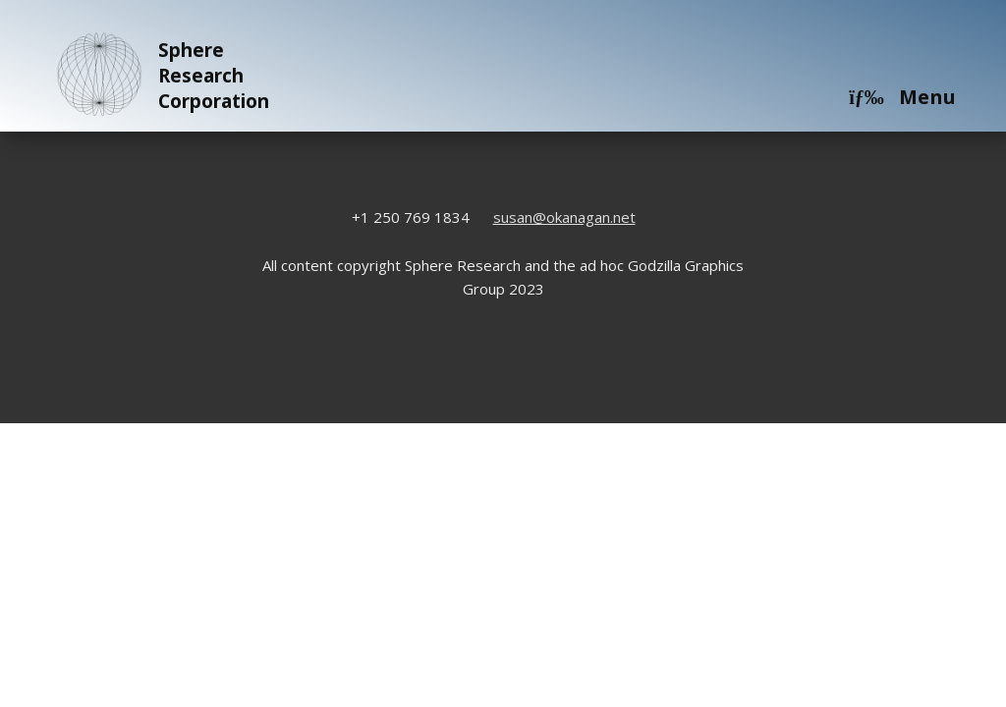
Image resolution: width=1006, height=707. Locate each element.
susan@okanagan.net (564, 217)
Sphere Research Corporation (159, 76)
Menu (902, 96)
